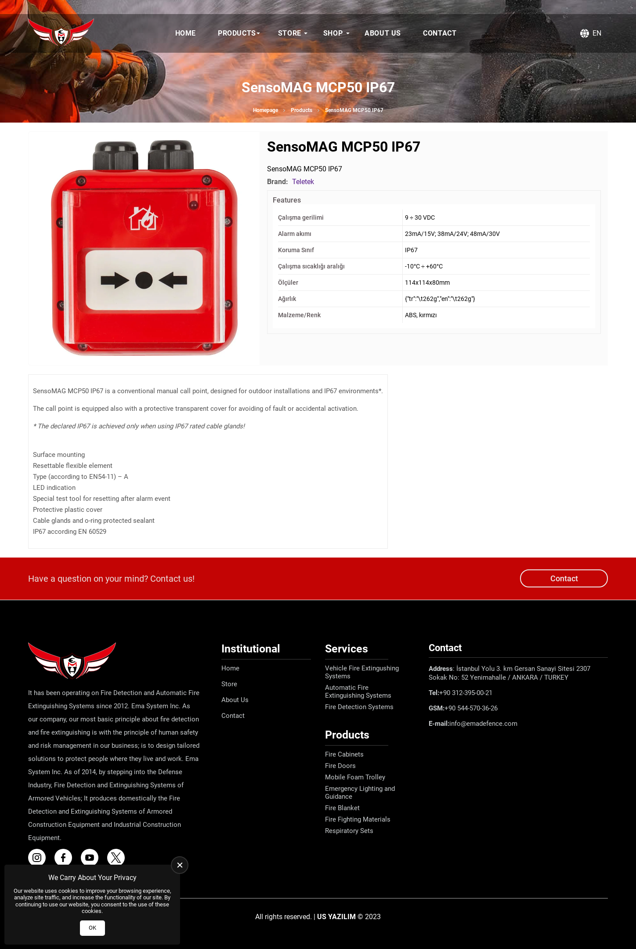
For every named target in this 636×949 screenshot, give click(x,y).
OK (92, 927)
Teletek (303, 181)
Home (185, 33)
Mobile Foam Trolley (355, 777)
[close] (179, 865)
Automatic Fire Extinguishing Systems (358, 691)
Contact (439, 33)
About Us (383, 33)
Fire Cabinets (344, 754)
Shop (333, 33)
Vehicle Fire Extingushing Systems (362, 672)
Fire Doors (340, 766)
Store (289, 33)
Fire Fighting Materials (357, 819)
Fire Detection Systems (359, 707)
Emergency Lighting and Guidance (360, 792)
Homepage (265, 110)
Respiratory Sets (349, 831)
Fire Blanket (342, 808)
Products (237, 33)
